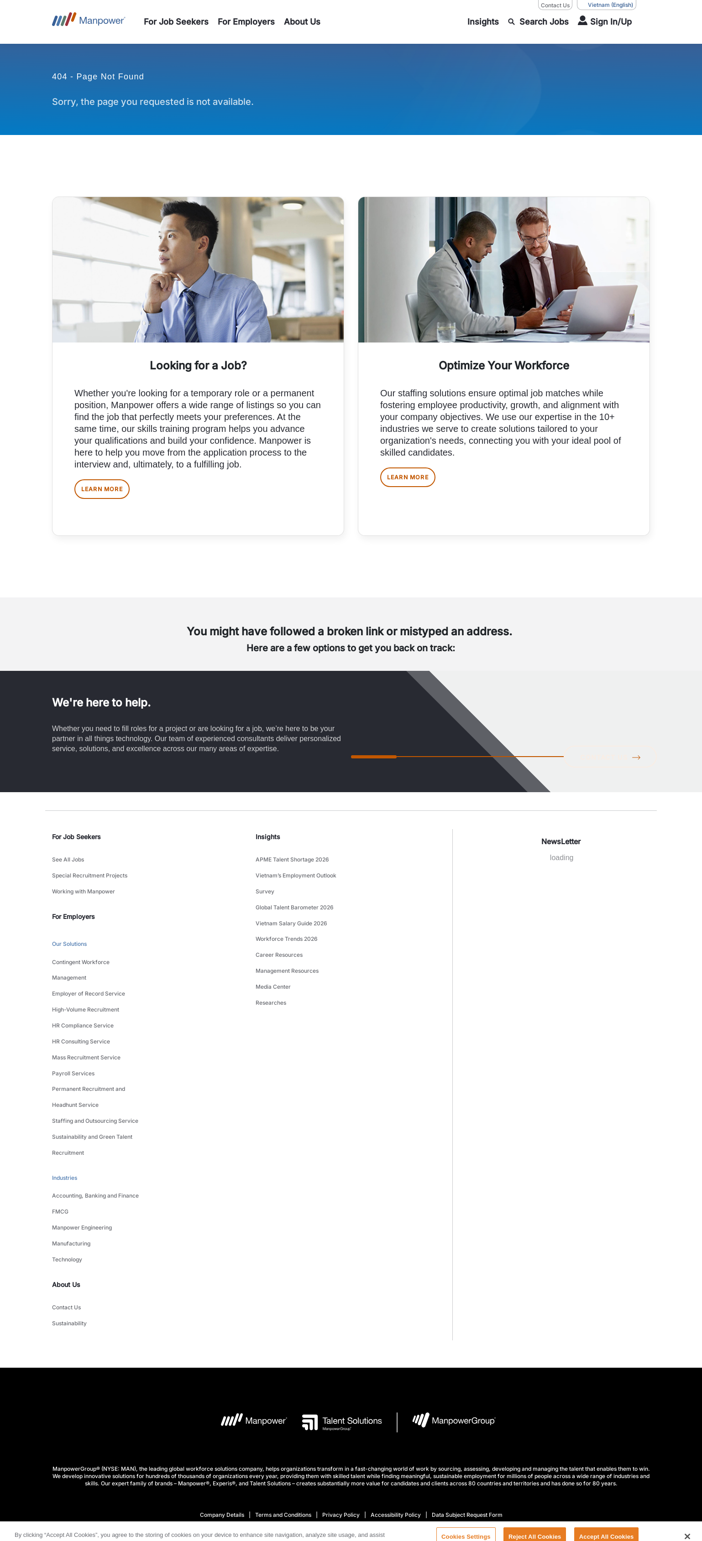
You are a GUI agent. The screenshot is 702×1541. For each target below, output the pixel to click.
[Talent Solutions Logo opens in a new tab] (335, 1318)
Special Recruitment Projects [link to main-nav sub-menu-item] (89, 876)
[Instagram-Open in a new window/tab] (382, 1466)
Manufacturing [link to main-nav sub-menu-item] (71, 1154)
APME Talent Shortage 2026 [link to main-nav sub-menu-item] (292, 864)
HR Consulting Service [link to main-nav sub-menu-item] (81, 1006)
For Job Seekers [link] (76, 844)
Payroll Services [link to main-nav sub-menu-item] (73, 1029)
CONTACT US (606, 763)
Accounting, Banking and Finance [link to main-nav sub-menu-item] (95, 1120)
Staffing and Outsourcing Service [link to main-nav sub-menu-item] (95, 1063)
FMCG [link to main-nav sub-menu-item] (60, 1131)
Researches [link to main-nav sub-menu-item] (271, 967)
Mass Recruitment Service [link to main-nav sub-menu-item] (86, 1017)
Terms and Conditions (283, 1409)
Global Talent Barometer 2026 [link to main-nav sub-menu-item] (295, 899)
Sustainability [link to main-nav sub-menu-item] (69, 1220)
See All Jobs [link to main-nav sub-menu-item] (68, 864)
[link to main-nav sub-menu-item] (176, 22)
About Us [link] (66, 1188)
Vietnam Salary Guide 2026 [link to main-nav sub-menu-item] (291, 910)
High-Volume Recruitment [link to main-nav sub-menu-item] (85, 983)
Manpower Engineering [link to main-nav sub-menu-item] (82, 1143)
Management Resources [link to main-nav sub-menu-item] (287, 944)
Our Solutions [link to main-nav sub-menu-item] (69, 935)
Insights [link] (268, 844)
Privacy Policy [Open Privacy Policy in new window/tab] (341, 1409)
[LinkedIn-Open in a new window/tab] (320, 1465)
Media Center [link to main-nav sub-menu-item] (273, 956)
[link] (351, 1466)
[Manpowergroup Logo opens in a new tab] (447, 1318)
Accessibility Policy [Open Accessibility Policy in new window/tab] (396, 1409)
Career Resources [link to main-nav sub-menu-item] (279, 933)
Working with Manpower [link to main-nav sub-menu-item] (83, 887)
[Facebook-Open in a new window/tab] (351, 1466)
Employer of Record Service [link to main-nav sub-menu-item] (88, 972)
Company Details (222, 1409)
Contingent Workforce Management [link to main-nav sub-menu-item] (81, 955)
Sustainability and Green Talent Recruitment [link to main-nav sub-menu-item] (92, 1080)
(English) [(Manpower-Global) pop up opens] (606, 5)
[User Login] (605, 22)
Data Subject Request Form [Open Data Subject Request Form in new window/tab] (467, 1409)
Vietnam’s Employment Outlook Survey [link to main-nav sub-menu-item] (296, 882)
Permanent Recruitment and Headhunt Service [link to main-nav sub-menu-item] (88, 1046)
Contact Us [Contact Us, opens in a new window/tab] (555, 5)
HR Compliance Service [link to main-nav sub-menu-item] (83, 994)
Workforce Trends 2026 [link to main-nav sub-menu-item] (287, 921)
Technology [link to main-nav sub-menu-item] (67, 1165)
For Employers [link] (73, 910)
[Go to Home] (89, 22)
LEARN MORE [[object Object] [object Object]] (110, 493)
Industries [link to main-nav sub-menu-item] (64, 1106)
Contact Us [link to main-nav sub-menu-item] (66, 1209)
